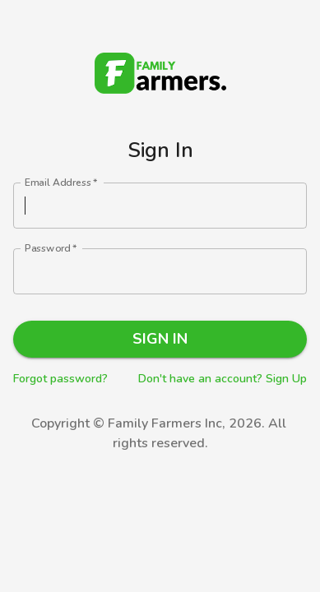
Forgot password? (60, 378)
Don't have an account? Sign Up (222, 378)
